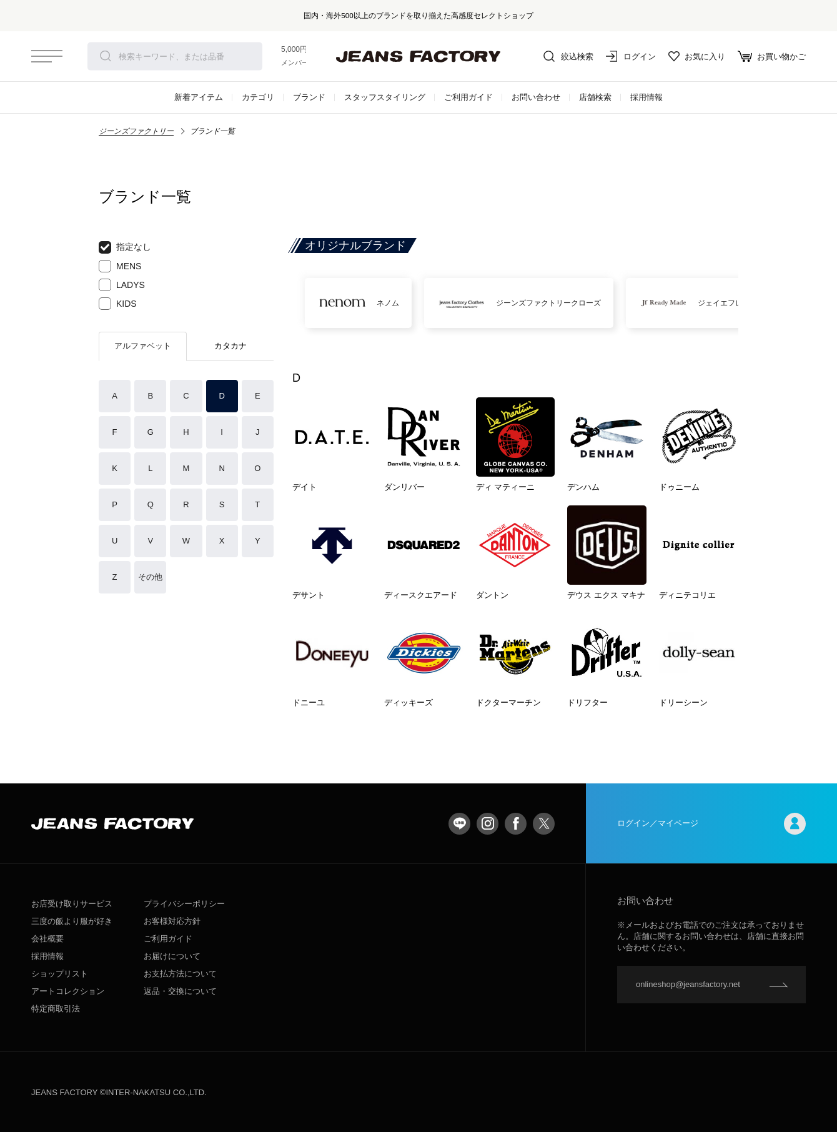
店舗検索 (595, 97)
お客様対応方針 (172, 921)
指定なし (125, 247)
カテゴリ (258, 97)
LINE (459, 824)
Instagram (487, 824)
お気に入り (696, 56)
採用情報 (646, 97)
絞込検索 (568, 56)
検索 (105, 56)
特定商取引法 (55, 1008)
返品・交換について (180, 991)
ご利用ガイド (468, 97)
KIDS (118, 303)
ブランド (309, 97)
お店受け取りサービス (71, 903)
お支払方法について (180, 973)
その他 (150, 577)
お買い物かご (772, 56)
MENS (120, 266)
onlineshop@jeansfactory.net (688, 984)
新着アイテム (198, 97)
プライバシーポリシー (184, 903)
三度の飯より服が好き (71, 921)
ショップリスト (59, 973)
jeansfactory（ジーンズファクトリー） (418, 56)
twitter (544, 824)
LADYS (122, 285)
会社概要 (47, 938)
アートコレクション (67, 991)
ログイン (631, 56)
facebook (516, 824)
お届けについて (172, 956)
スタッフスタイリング (384, 97)
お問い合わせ (536, 97)
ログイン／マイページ (711, 824)
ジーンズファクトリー (136, 131)
